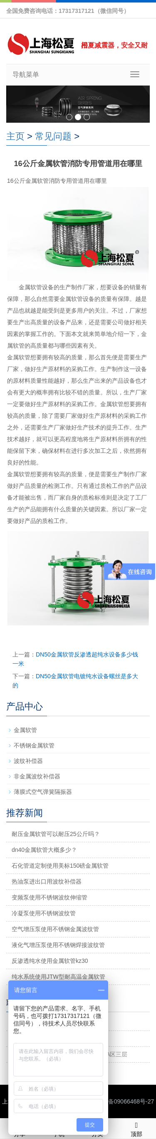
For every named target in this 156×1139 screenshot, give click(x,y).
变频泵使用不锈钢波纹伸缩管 (49, 897)
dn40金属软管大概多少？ (44, 849)
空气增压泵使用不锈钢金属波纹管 (55, 929)
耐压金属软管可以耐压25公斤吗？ (56, 834)
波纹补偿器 (28, 761)
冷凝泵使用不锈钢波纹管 (44, 913)
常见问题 (53, 136)
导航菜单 (25, 74)
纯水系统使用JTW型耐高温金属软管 (58, 976)
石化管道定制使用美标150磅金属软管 (60, 865)
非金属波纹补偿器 (37, 776)
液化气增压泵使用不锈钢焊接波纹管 (58, 945)
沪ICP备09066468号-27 (123, 1101)
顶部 (136, 1128)
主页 (15, 136)
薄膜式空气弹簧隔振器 (43, 791)
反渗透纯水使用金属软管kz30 (50, 960)
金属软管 (25, 730)
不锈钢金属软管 (34, 745)
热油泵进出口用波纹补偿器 (47, 881)
